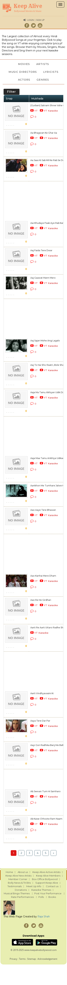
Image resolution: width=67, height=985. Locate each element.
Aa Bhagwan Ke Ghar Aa (43, 132)
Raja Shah (44, 916)
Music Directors (23, 71)
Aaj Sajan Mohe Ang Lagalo (45, 340)
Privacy (13, 958)
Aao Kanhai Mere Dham (43, 575)
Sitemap (31, 958)
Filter (11, 91)
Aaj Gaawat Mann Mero (43, 277)
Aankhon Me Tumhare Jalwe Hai (48, 485)
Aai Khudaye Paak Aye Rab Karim (48, 223)
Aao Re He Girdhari (40, 600)
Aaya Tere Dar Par (40, 720)
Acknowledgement (47, 958)
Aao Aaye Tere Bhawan (43, 510)
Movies (24, 64)
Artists (42, 64)
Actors (24, 79)
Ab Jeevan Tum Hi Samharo (45, 791)
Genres (43, 79)
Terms (22, 958)
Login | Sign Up (35, 20)
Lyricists (50, 71)
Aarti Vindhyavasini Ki (42, 693)
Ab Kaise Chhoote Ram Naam (46, 818)
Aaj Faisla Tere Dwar (41, 250)
